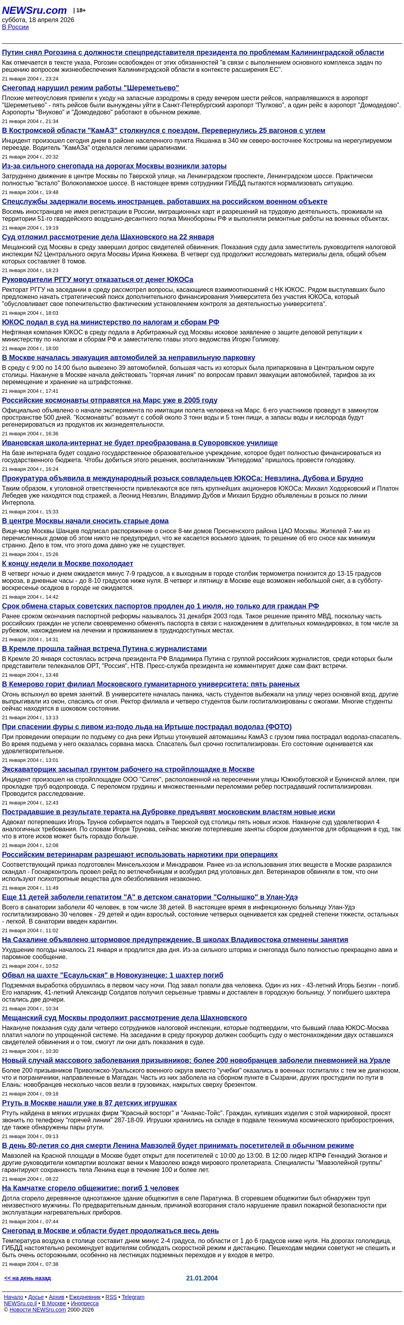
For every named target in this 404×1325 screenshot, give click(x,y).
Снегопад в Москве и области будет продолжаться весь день (110, 1231)
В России (15, 27)
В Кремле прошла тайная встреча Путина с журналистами (104, 649)
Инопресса (85, 1303)
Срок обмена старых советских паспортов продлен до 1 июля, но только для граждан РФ (160, 606)
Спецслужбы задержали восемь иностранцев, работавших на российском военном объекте (164, 201)
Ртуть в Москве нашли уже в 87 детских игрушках (89, 1103)
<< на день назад (27, 1278)
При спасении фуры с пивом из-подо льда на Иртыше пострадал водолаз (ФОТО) (147, 727)
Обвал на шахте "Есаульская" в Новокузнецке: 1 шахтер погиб (112, 975)
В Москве (54, 1303)
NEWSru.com (34, 10)
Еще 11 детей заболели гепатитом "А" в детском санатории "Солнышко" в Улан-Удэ (150, 897)
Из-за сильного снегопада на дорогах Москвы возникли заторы (114, 166)
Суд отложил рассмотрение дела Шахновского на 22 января (108, 237)
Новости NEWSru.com (37, 1309)
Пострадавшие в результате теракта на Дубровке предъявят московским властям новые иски (168, 812)
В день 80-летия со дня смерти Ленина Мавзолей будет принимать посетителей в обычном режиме (178, 1146)
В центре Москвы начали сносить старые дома (85, 521)
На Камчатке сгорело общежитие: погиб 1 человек (90, 1188)
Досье (36, 1297)
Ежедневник (85, 1297)
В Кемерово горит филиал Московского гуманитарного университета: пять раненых (151, 684)
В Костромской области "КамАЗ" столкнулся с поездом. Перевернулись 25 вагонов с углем (163, 130)
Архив (56, 1297)
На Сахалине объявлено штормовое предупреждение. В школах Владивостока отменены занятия (175, 940)
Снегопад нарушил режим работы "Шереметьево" (90, 88)
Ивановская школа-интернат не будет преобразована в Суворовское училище (140, 443)
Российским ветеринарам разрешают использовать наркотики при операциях (140, 854)
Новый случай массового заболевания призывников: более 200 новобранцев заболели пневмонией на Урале (196, 1060)
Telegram (133, 1297)
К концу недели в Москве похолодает (67, 563)
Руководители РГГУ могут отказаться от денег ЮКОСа (97, 280)
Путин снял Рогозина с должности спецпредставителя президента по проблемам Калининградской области (193, 52)
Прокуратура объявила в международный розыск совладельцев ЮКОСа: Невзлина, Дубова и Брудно (182, 478)
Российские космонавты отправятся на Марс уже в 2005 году (109, 400)
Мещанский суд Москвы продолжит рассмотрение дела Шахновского (124, 1018)
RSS (111, 1297)
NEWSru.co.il (20, 1303)
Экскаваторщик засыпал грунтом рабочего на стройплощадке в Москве (128, 769)
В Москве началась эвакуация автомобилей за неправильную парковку (128, 358)
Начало (13, 1297)
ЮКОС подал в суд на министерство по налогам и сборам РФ (110, 322)
